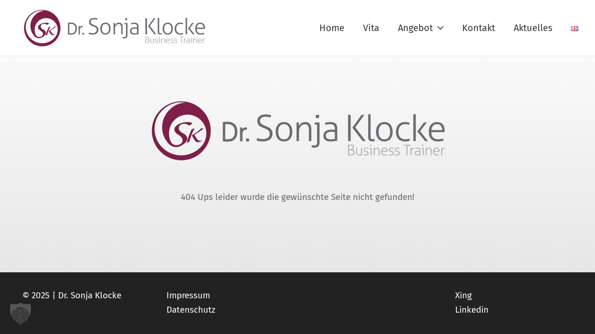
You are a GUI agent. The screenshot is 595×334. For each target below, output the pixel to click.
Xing (463, 295)
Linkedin (472, 309)
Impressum (188, 295)
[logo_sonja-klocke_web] (115, 28)
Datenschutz (190, 309)
